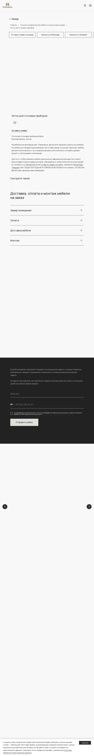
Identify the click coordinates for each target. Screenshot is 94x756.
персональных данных (58, 733)
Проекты (53, 698)
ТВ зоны (13, 733)
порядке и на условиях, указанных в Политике (58, 414)
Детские (23, 509)
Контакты (53, 702)
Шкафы (13, 721)
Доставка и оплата (57, 725)
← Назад (13, 18)
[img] (24, 602)
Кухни (55, 509)
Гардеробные (16, 737)
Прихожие (14, 729)
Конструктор (54, 718)
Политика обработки (58, 729)
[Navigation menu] (90, 5)
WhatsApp (78, 164)
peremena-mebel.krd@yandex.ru (25, 574)
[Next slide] (89, 506)
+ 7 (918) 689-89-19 (19, 572)
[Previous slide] (4, 506)
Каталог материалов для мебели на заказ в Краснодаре (43, 25)
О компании (54, 694)
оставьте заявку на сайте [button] (52, 164)
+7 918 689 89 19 (30, 164)
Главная (13, 25)
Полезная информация (59, 721)
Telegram (16, 167)
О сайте (52, 737)
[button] (85, 5)
